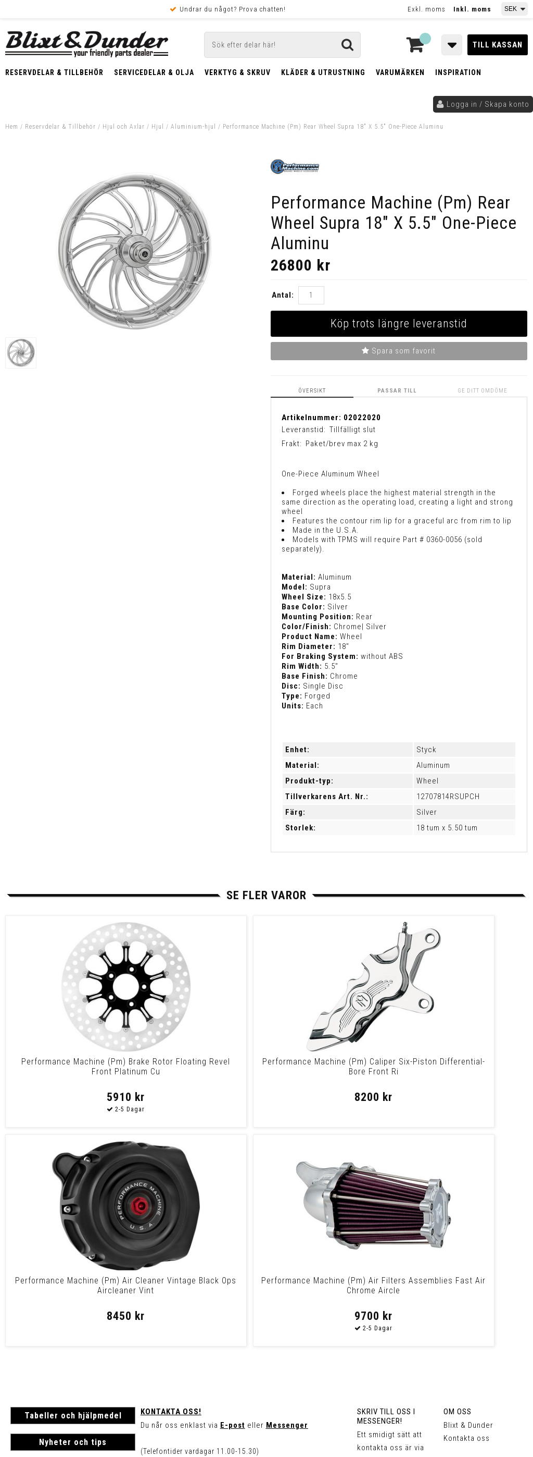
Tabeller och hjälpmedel (73, 1196)
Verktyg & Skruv (238, 72)
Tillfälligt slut (352, 428)
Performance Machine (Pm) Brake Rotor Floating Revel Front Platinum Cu (68, 1071)
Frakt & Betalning (40, 1311)
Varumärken (400, 72)
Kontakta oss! (171, 1191)
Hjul (157, 126)
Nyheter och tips (73, 1222)
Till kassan (498, 45)
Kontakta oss (466, 1218)
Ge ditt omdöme (486, 389)
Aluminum (433, 764)
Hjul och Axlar (124, 126)
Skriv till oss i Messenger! (386, 1196)
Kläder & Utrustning (323, 72)
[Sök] (282, 45)
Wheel (427, 780)
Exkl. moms (427, 9)
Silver (426, 811)
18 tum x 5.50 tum (447, 826)
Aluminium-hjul (193, 126)
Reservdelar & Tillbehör (54, 72)
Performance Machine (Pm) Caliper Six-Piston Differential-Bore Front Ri (200, 1071)
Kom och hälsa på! (175, 1257)
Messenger (287, 1205)
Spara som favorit (399, 351)
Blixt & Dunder (468, 1205)
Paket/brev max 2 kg (342, 442)
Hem (11, 126)
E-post (232, 1205)
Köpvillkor (28, 1322)
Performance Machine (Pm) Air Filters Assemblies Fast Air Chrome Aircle (464, 1071)
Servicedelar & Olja (154, 72)
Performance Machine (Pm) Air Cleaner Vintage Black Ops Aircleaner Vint (332, 1071)
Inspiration (458, 72)
